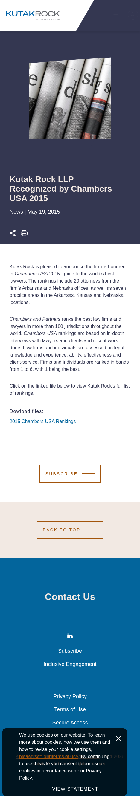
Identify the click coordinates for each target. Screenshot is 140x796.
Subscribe (70, 651)
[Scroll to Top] (70, 530)
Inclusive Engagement (69, 664)
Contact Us (70, 597)
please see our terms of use (48, 774)
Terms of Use (70, 709)
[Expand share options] (13, 235)
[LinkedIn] (70, 637)
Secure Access (70, 722)
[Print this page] (24, 235)
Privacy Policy (70, 696)
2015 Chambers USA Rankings (43, 421)
